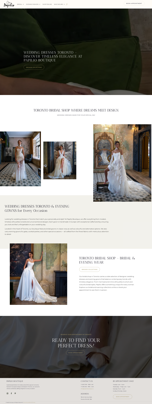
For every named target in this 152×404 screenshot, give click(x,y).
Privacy (33, 402)
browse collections (34, 67)
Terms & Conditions (27, 402)
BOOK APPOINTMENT (134, 3)
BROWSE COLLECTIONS (89, 269)
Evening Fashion (32, 4)
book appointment (122, 396)
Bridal (19, 4)
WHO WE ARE (58, 4)
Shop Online (47, 4)
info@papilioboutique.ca (87, 388)
